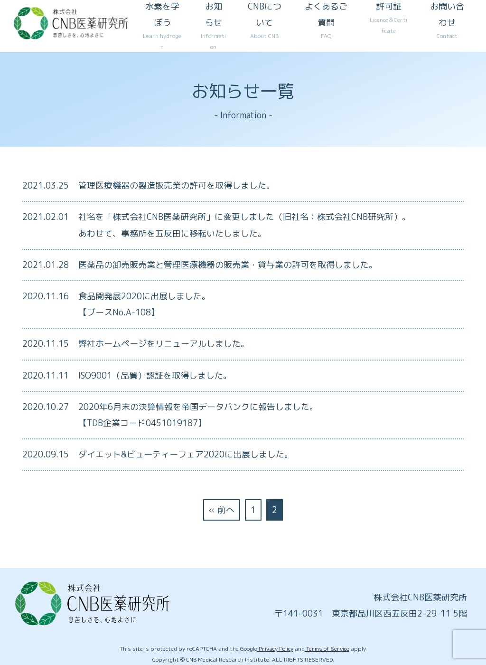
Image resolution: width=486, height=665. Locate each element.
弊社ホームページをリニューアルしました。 (163, 344)
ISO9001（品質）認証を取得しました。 (155, 375)
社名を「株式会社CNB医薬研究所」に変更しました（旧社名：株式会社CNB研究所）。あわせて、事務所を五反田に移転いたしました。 (244, 225)
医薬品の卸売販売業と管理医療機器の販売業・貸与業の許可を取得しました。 (227, 265)
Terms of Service (327, 649)
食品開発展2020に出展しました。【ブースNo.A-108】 (144, 304)
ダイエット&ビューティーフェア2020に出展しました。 (185, 454)
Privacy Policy (275, 649)
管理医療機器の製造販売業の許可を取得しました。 (176, 185)
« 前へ (221, 510)
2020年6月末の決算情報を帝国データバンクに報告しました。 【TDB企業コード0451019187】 (198, 415)
